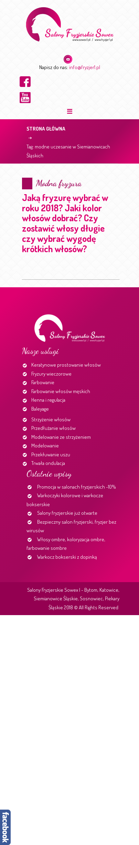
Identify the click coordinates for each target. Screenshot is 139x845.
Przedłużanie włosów (53, 428)
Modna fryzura (59, 183)
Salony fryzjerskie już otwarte (67, 513)
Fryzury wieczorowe (51, 373)
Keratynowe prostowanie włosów (66, 365)
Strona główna (45, 128)
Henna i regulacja (48, 400)
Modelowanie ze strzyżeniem (61, 437)
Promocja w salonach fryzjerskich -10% (76, 486)
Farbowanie (42, 382)
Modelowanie (45, 445)
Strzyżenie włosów (51, 419)
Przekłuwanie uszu (50, 454)
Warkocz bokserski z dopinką (67, 557)
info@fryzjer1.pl (84, 67)
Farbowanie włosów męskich (60, 391)
